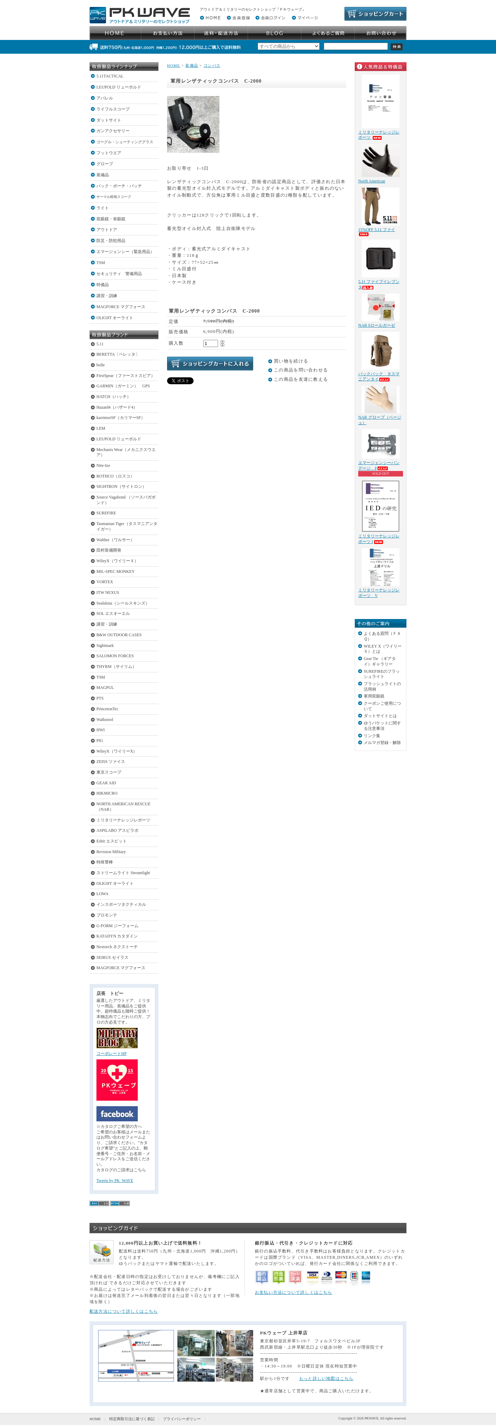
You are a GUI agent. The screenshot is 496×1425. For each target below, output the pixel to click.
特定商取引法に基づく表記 (132, 1419)
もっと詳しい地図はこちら (326, 1378)
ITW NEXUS (107, 592)
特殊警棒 (104, 862)
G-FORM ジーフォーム (117, 925)
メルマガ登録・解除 (382, 742)
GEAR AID (106, 782)
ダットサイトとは (380, 715)
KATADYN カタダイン (117, 936)
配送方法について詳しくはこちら (124, 1311)
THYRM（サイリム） (116, 666)
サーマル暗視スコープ (113, 197)
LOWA (102, 893)
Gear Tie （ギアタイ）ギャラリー (380, 661)
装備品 (102, 174)
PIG (99, 740)
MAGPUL (105, 687)
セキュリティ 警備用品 (119, 273)
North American (371, 181)
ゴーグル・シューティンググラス (124, 142)
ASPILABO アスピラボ (117, 830)
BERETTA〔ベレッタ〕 (118, 354)
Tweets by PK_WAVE (114, 1180)
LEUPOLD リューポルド (118, 87)
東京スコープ (108, 772)
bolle (100, 365)
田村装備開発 (108, 550)
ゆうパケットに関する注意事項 (382, 726)
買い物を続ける (291, 361)
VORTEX (104, 581)
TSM (100, 262)
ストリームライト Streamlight (123, 872)
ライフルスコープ (113, 109)
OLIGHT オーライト (114, 317)
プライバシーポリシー (182, 1419)
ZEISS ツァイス (110, 761)
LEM (100, 428)
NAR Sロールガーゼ (376, 325)
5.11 (100, 344)
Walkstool (104, 719)
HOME (173, 65)
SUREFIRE (106, 513)
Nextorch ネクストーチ (117, 946)
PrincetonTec (107, 708)
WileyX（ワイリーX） (116, 751)
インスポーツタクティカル (121, 904)
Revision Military (111, 851)
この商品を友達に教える (301, 379)
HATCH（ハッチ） (113, 396)
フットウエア (108, 152)
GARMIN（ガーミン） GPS (123, 386)
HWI (100, 729)
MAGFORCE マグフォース (120, 306)
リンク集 (372, 735)
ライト (102, 208)
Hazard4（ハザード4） (116, 407)
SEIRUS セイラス (112, 957)
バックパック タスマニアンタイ (379, 376)
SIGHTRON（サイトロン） (121, 486)
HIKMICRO (106, 793)
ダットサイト (108, 120)
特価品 (102, 284)
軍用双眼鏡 (374, 696)
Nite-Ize (103, 465)
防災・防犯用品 (110, 240)
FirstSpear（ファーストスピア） (125, 375)
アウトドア (106, 229)
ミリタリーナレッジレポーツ (123, 820)
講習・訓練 (106, 295)
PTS (100, 698)
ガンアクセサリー (113, 130)
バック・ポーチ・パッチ (119, 186)
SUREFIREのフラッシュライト (382, 674)
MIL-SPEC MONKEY (115, 571)
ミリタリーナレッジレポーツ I (379, 539)
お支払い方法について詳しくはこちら (293, 1292)
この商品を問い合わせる (301, 370)
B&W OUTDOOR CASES (119, 634)
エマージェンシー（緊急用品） (125, 251)
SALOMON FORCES (115, 655)
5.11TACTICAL (110, 76)
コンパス (212, 65)
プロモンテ (106, 915)
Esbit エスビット (111, 841)
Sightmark (105, 645)
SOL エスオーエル (113, 613)
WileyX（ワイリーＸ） (117, 560)
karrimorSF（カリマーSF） (120, 417)
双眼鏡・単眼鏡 (110, 219)
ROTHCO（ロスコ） (115, 476)
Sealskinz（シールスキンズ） (122, 603)
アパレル (104, 98)
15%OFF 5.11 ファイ (376, 232)
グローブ (104, 163)
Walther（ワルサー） (115, 539)
